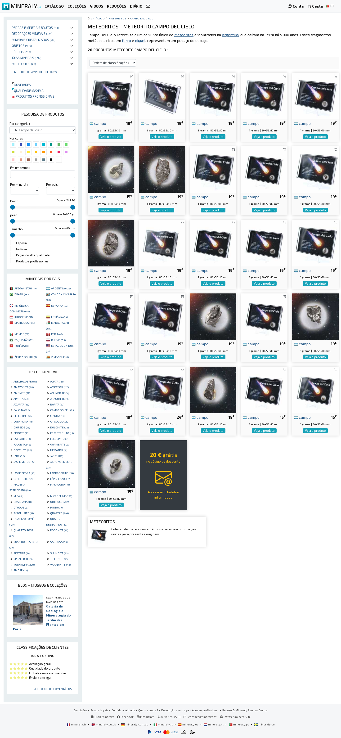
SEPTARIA (21, 553)
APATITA (20, 398)
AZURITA (21, 404)
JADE (19, 456)
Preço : (15, 201)
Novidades (21, 85)
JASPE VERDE (24, 461)
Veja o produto (110, 137)
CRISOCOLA (59, 421)
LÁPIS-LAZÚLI (60, 478)
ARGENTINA (61, 288)
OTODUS (21, 507)
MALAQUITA (60, 484)
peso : (14, 215)
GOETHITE (22, 450)
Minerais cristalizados (33, 40)
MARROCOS (24, 322)
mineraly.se (264, 724)
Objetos (22, 46)
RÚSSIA (58, 340)
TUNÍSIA (21, 345)
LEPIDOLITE (22, 478)
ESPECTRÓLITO (62, 433)
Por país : (52, 184)
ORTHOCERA (60, 501)
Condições (80, 710)
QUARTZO (59, 513)
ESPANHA (59, 305)
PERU (57, 334)
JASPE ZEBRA (24, 473)
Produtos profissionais (33, 96)
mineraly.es (188, 724)
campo (98, 123)
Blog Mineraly (102, 716)
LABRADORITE (62, 473)
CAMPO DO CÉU (62, 410)
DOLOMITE (59, 427)
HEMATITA (58, 450)
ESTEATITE (22, 438)
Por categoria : (19, 124)
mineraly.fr (77, 724)
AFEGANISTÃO (25, 288)
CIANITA (57, 415)
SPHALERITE (23, 558)
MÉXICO (21, 334)
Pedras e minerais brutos (35, 28)
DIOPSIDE (21, 427)
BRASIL (21, 294)
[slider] (12, 207)
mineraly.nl (214, 724)
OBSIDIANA (22, 501)
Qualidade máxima (28, 91)
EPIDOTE (21, 433)
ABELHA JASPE (25, 381)
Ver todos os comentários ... (54, 688)
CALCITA (21, 410)
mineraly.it (163, 724)
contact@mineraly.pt (202, 716)
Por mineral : (19, 184)
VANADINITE (60, 564)
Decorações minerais (32, 34)
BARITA (57, 404)
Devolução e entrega (175, 710)
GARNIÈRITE (60, 444)
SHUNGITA (59, 553)
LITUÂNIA (59, 317)
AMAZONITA (23, 387)
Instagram (145, 716)
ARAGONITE (59, 398)
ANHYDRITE (59, 393)
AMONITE (21, 393)
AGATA (56, 381)
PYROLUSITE (23, 513)
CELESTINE (22, 415)
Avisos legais (99, 710)
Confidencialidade (123, 710)
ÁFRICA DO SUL (25, 357)
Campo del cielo (141, 18)
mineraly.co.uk (104, 724)
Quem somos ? (148, 710)
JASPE (56, 456)
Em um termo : (20, 168)
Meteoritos (24, 64)
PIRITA (56, 507)
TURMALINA (24, 564)
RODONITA (59, 530)
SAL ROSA (58, 541)
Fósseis (21, 52)
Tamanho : (17, 229)
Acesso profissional (205, 710)
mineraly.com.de (135, 724)
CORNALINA (22, 421)
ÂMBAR (20, 570)
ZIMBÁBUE (60, 357)
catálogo (98, 18)
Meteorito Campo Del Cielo (35, 71)
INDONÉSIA (23, 317)
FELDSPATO (59, 438)
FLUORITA (22, 444)
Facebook (125, 716)
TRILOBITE (59, 558)
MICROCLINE (61, 496)
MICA (18, 496)
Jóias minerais (26, 58)
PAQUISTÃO (23, 340)
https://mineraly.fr (237, 716)
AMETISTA (59, 387)
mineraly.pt (239, 724)
